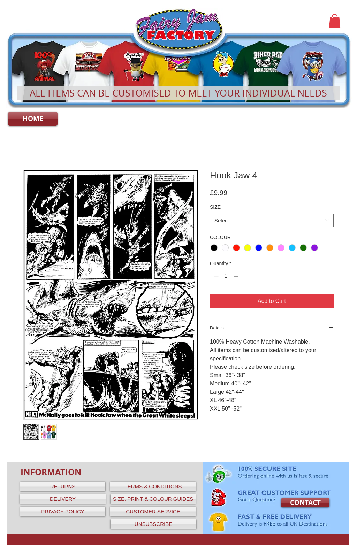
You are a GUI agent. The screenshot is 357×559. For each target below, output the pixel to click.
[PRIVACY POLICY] (62, 511)
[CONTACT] (305, 502)
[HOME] (33, 119)
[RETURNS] (62, 486)
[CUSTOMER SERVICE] (153, 511)
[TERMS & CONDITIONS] (153, 486)
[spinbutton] (226, 276)
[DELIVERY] (63, 499)
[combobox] (272, 220)
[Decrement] (215, 276)
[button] (335, 21)
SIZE (215, 207)
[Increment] (236, 276)
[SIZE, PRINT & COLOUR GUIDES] (153, 499)
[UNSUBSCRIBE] (153, 524)
